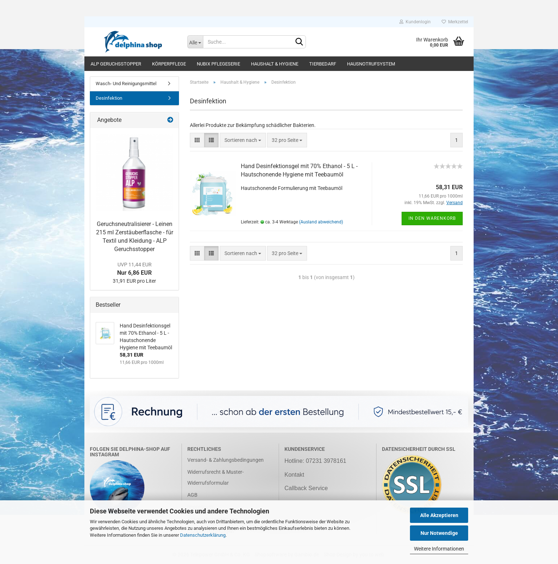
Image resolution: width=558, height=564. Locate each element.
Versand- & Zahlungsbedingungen (225, 460)
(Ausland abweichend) (321, 222)
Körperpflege (169, 64)
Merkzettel (455, 21)
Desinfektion (109, 98)
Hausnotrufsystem (371, 64)
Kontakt (294, 475)
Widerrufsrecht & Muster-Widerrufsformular (215, 477)
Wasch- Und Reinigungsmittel (126, 83)
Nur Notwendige (439, 533)
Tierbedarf (322, 64)
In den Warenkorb (432, 218)
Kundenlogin (415, 21)
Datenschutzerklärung (203, 535)
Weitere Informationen (439, 549)
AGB (192, 495)
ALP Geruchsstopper (116, 64)
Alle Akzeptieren (439, 515)
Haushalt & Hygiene (274, 64)
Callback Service (306, 488)
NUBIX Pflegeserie (218, 64)
